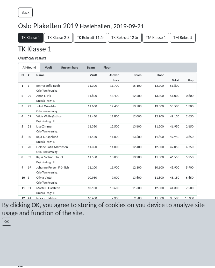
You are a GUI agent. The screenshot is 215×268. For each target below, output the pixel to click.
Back (25, 12)
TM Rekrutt (182, 37)
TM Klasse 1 (156, 37)
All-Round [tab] (29, 67)
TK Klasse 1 (31, 37)
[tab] (48, 67)
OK (6, 221)
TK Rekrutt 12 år (124, 37)
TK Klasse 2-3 (58, 37)
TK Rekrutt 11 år (90, 37)
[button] (107, 88)
